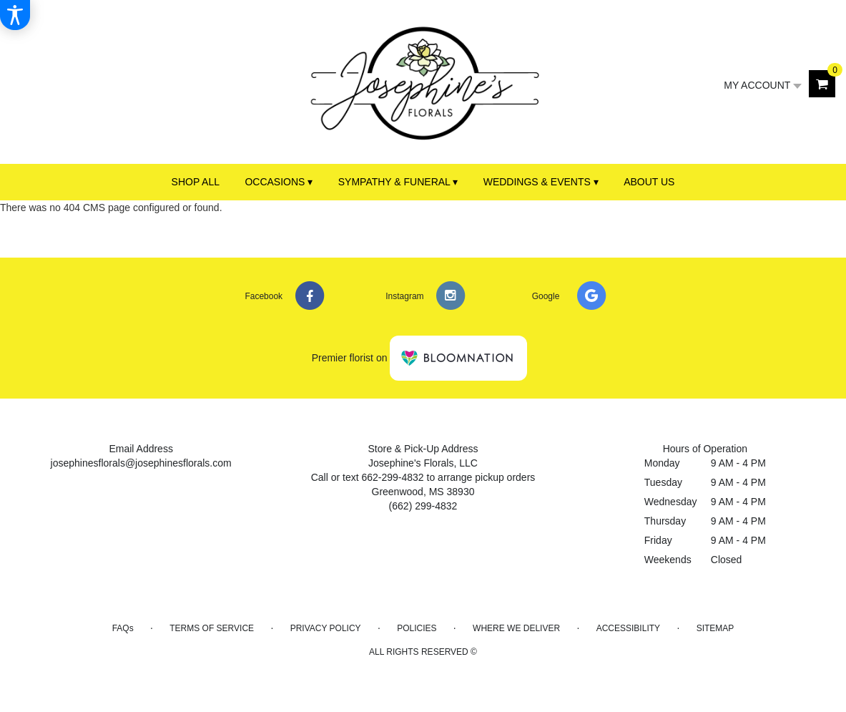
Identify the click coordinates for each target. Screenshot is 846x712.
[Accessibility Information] (15, 15)
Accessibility (628, 628)
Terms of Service (211, 628)
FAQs (123, 628)
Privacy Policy (325, 628)
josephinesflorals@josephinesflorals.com (141, 463)
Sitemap (715, 628)
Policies (416, 628)
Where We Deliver (516, 628)
